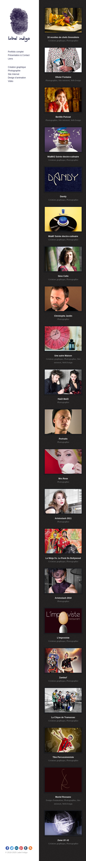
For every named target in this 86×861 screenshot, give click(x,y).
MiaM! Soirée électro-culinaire (63, 236)
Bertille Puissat (63, 117)
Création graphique (17, 67)
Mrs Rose (63, 478)
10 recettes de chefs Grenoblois (63, 37)
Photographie (14, 70)
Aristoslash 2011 (63, 518)
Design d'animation (54, 800)
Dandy (63, 196)
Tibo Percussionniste (63, 757)
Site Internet (13, 74)
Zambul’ (63, 677)
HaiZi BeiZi (63, 399)
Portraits (63, 439)
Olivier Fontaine (63, 77)
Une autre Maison (63, 355)
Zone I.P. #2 (63, 840)
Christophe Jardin (63, 316)
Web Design (76, 80)
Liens (10, 59)
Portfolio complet (16, 51)
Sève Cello (63, 276)
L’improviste (63, 638)
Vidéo (10, 81)
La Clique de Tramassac (63, 717)
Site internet (64, 80)
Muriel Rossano (63, 797)
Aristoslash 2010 (63, 598)
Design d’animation (17, 77)
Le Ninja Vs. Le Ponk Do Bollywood (63, 558)
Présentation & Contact (18, 55)
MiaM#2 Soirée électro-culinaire (63, 157)
